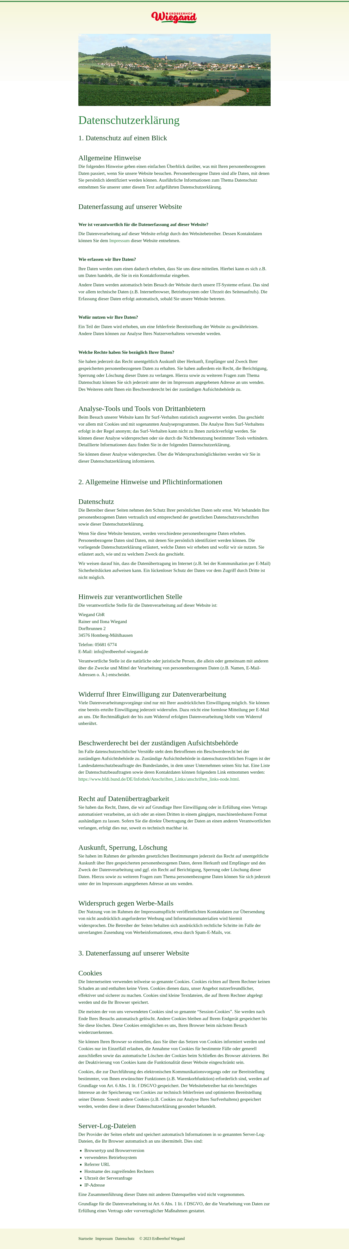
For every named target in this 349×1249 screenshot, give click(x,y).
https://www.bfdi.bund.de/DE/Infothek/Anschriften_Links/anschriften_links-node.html (158, 779)
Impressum (119, 240)
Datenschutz (125, 1238)
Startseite (85, 1238)
